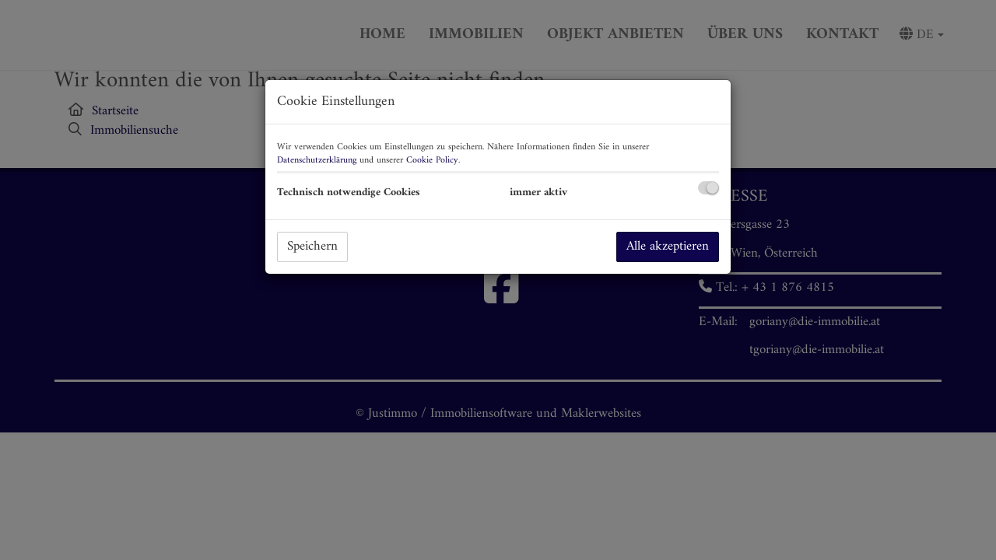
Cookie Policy (432, 160)
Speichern (312, 246)
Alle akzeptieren (667, 246)
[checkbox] (708, 187)
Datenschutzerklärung (316, 160)
